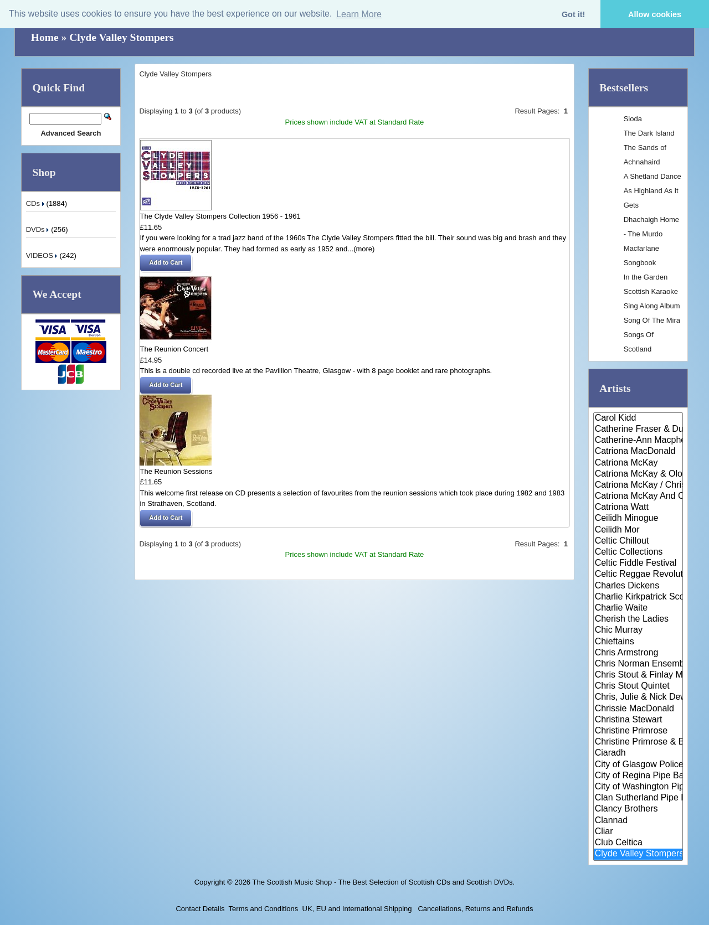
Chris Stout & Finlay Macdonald (638, 675)
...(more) (360, 249)
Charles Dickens (638, 586)
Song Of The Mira (652, 320)
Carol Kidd (638, 418)
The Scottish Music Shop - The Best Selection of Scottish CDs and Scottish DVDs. (383, 882)
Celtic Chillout (638, 541)
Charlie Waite (638, 608)
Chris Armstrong (638, 653)
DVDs (39, 229)
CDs (36, 203)
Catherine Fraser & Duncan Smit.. (638, 429)
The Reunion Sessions (176, 471)
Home (45, 37)
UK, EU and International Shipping (357, 909)
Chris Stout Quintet (638, 686)
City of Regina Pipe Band (638, 776)
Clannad (638, 820)
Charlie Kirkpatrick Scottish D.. (638, 597)
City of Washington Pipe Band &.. (638, 787)
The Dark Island (649, 133)
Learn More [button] (359, 14)
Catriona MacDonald (638, 451)
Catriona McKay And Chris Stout (638, 496)
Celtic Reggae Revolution (638, 574)
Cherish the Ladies (638, 619)
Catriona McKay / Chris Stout (638, 485)
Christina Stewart (638, 720)
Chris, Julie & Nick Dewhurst (638, 697)
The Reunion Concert (174, 349)
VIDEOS (43, 255)
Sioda (633, 119)
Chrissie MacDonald (638, 709)
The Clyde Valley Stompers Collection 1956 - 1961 (220, 216)
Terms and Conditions (264, 909)
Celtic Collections (638, 552)
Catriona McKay (638, 463)
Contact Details (200, 909)
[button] (166, 263)
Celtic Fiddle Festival (638, 563)
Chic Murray (638, 630)
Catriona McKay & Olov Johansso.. (638, 474)
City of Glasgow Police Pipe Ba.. (638, 765)
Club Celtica (638, 843)
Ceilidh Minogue (638, 518)
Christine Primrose (638, 731)
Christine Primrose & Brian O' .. (638, 742)
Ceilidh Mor (638, 530)
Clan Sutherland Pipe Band (638, 798)
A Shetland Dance (652, 176)
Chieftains (638, 642)
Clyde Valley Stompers (121, 37)
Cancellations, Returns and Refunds (474, 909)
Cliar (638, 832)
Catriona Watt (638, 507)
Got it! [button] (573, 14)
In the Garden (646, 277)
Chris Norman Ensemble (638, 664)
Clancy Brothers (638, 809)
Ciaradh (638, 753)
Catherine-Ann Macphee (638, 440)
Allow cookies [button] (654, 14)
